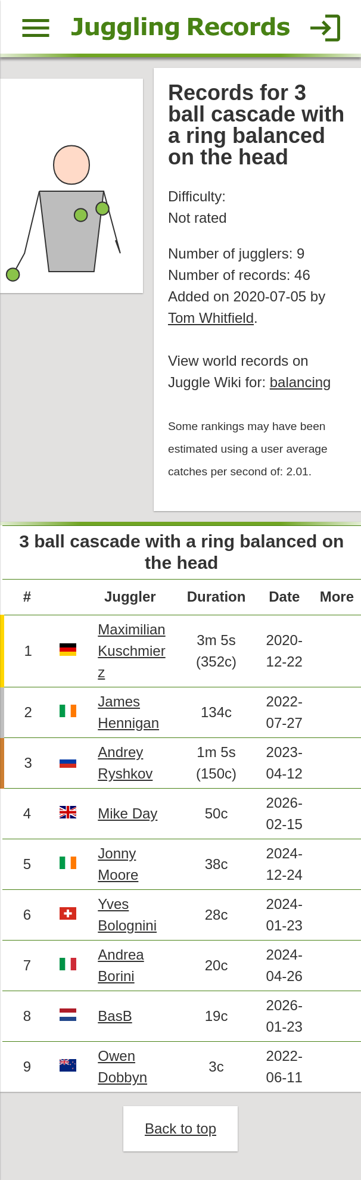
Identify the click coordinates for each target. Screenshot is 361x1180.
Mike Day (127, 813)
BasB (115, 1016)
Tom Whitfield (211, 318)
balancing (300, 382)
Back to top (180, 1128)
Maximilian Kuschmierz (131, 650)
